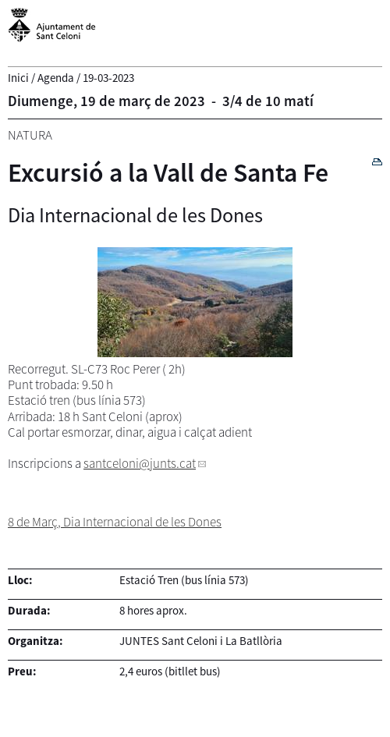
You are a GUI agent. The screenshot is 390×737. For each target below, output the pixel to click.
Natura (30, 135)
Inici (18, 77)
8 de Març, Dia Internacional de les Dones (115, 521)
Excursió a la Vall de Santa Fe (168, 172)
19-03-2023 (108, 77)
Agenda (55, 77)
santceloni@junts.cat (139, 463)
